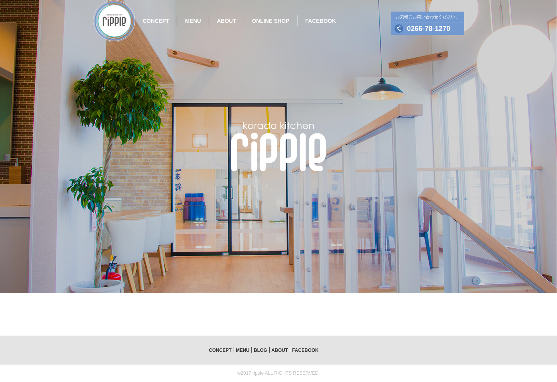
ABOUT (226, 21)
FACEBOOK (320, 21)
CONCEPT (156, 21)
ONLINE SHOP (270, 21)
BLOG (260, 350)
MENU (193, 21)
